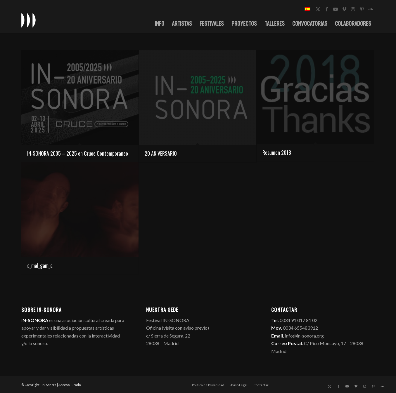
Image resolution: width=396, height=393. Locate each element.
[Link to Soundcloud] (370, 9)
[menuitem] (159, 23)
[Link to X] (318, 9)
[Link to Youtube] (335, 9)
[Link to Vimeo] (344, 9)
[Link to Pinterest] (361, 9)
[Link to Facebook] (326, 9)
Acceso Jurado (69, 385)
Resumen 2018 (276, 152)
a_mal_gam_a (40, 265)
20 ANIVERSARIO (161, 153)
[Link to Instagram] (353, 9)
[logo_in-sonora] (28, 20)
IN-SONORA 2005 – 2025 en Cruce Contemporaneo (77, 153)
